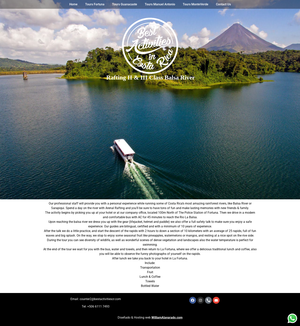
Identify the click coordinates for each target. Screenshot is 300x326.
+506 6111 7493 (98, 306)
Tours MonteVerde (195, 4)
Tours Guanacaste (124, 4)
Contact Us (223, 4)
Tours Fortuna (94, 4)
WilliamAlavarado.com (167, 317)
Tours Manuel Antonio (160, 4)
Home (73, 4)
